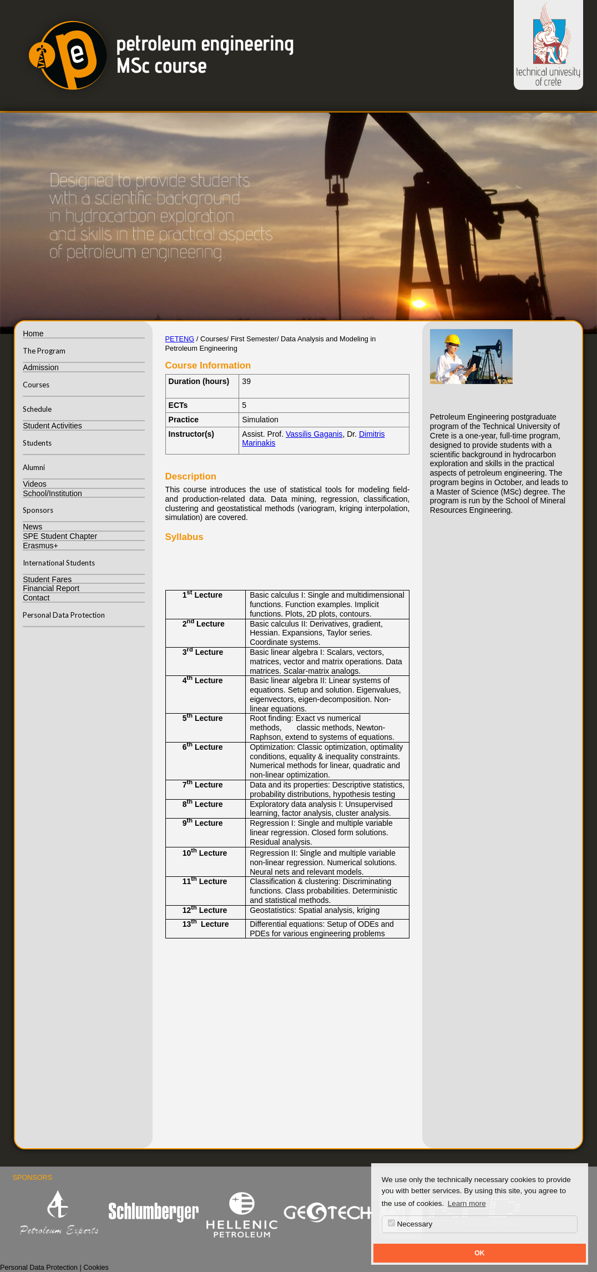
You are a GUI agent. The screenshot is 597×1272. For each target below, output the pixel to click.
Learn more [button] (467, 1203)
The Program (44, 350)
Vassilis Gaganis (314, 434)
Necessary (410, 1223)
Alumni (34, 467)
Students (37, 442)
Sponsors (38, 510)
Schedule (37, 409)
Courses (36, 384)
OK (479, 1253)
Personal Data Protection (64, 614)
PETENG (180, 339)
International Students (59, 562)
